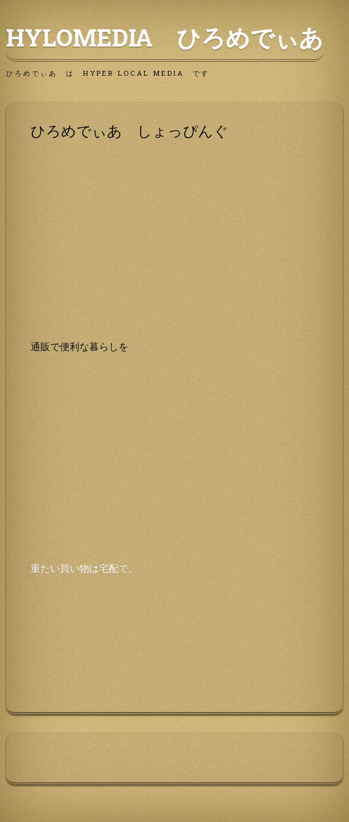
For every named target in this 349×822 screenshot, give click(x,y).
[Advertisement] (174, 253)
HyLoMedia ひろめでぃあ (164, 37)
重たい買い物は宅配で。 (84, 568)
